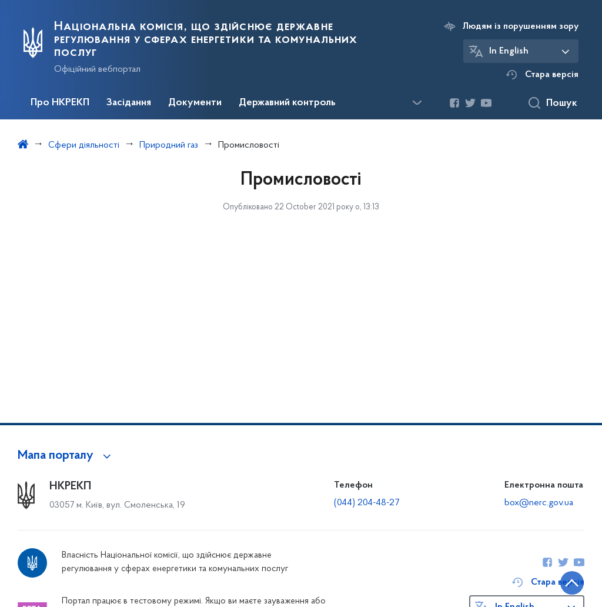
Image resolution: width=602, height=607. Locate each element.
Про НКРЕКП (60, 103)
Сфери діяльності (83, 145)
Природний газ (168, 145)
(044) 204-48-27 (366, 503)
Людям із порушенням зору (520, 26)
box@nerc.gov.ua (538, 503)
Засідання (128, 103)
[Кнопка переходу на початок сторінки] (558, 580)
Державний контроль (287, 103)
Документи (195, 103)
